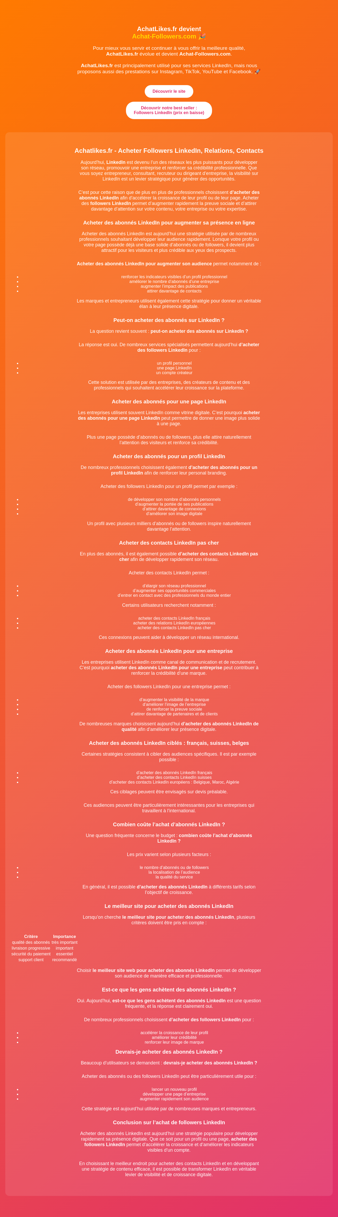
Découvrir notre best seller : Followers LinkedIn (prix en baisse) (169, 110)
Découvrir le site (169, 91)
